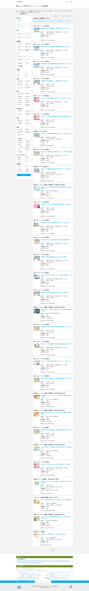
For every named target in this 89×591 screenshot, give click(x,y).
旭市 (53, 560)
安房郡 (26, 562)
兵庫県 (59, 572)
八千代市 (18, 561)
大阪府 (50, 572)
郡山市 (55, 576)
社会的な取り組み (42, 586)
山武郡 (38, 562)
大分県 (63, 578)
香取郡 (35, 562)
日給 (69, 16)
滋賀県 (69, 572)
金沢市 (57, 577)
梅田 (52, 572)
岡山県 (24, 578)
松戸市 (36, 560)
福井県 (60, 577)
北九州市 (52, 578)
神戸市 (61, 572)
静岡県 (29, 577)
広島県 (21, 578)
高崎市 (31, 576)
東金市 (51, 560)
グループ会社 (50, 586)
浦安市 (38, 561)
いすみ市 (18, 562)
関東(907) (20, 20)
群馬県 (29, 576)
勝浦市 (62, 560)
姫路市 (63, 572)
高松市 (36, 578)
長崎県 (58, 578)
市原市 (65, 560)
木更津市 (33, 560)
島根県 (29, 578)
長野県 (65, 577)
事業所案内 (37, 586)
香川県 (34, 578)
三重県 (37, 577)
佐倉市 (48, 560)
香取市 (66, 561)
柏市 (59, 560)
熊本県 (61, 578)
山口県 (31, 578)
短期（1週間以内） (28, 48)
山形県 (50, 576)
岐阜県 (34, 577)
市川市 (24, 560)
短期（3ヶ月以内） (28, 51)
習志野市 (56, 560)
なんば (56, 572)
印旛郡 (32, 562)
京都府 (66, 572)
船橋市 (27, 560)
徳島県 (39, 578)
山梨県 (63, 577)
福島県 (53, 576)
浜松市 (31, 577)
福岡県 (50, 578)
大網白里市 (22, 562)
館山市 (30, 560)
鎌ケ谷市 (28, 561)
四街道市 (41, 561)
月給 (72, 16)
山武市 (69, 561)
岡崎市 (27, 577)
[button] (72, 21)
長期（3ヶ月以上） (20, 54)
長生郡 (41, 562)
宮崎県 (69, 578)
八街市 (48, 561)
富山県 (53, 577)
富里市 (57, 561)
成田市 (45, 560)
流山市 (68, 560)
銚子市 (21, 560)
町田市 (27, 572)
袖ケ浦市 (44, 561)
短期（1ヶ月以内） (20, 51)
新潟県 (50, 577)
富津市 (35, 561)
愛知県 (21, 577)
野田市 (39, 560)
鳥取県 (26, 578)
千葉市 (18, 560)
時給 (66, 16)
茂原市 (42, 560)
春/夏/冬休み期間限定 (28, 54)
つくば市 (26, 576)
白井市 (54, 561)
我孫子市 (21, 561)
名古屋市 (24, 577)
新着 (64, 16)
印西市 (51, 561)
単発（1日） (20, 47)
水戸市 (24, 576)
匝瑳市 (63, 561)
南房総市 (60, 561)
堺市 (54, 572)
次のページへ (60, 549)
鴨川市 (25, 561)
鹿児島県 (66, 578)
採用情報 (46, 586)
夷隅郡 (29, 562)
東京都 (21, 572)
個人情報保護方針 (55, 586)
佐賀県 (56, 578)
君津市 (32, 561)
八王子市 (24, 572)
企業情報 (33, 586)
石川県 (55, 577)
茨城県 (21, 576)
